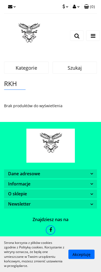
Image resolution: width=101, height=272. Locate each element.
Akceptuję (81, 254)
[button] (89, 6)
